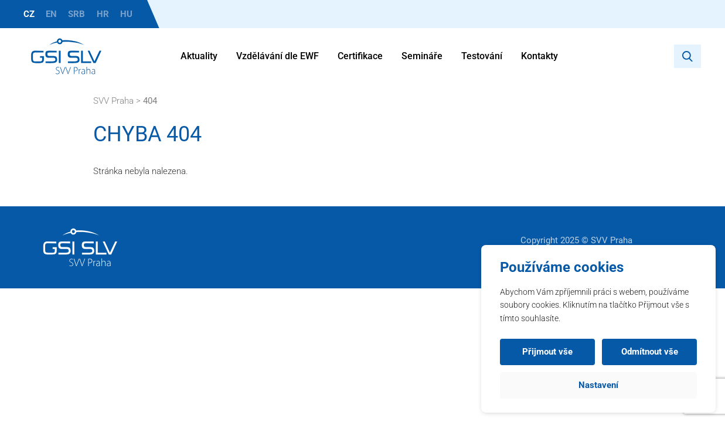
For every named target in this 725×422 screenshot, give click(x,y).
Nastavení (598, 385)
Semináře (422, 56)
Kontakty (539, 56)
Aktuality (199, 56)
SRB (76, 14)
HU (126, 14)
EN (51, 14)
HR (103, 14)
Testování (481, 56)
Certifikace (360, 56)
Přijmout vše (547, 351)
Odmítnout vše (649, 351)
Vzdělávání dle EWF (277, 56)
